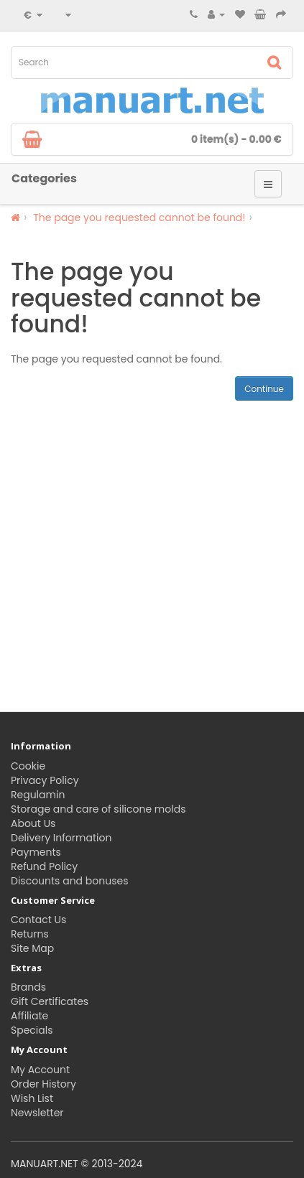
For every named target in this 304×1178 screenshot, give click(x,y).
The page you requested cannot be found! (139, 217)
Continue (264, 389)
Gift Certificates (49, 1001)
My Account (40, 1069)
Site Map (32, 948)
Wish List (32, 1098)
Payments (36, 852)
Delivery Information (61, 838)
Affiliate (29, 1016)
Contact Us (38, 919)
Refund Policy (44, 866)
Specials (32, 1030)
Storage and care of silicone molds (98, 809)
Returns (30, 934)
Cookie (28, 766)
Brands (28, 987)
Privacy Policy (45, 780)
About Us (33, 823)
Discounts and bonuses (69, 881)
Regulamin (38, 794)
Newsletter (37, 1112)
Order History (43, 1084)
